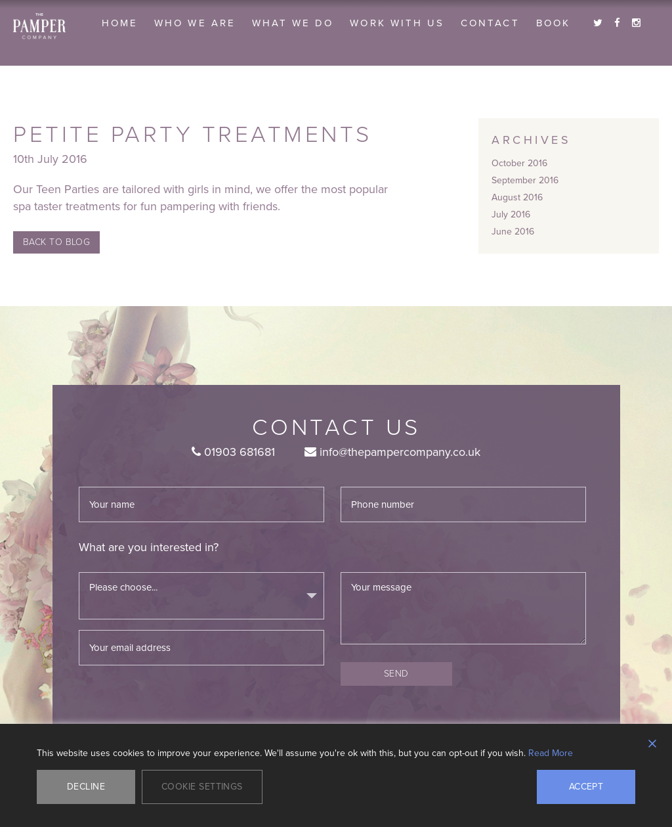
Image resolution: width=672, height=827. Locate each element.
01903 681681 (233, 451)
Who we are (195, 23)
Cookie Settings (202, 786)
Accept (586, 786)
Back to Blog (56, 242)
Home (120, 23)
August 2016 (517, 197)
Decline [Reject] (86, 786)
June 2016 (513, 231)
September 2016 (525, 180)
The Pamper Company (39, 26)
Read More (550, 753)
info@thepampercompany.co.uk (392, 451)
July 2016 (511, 214)
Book (553, 23)
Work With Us (397, 23)
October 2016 (519, 163)
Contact (490, 23)
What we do (293, 23)
